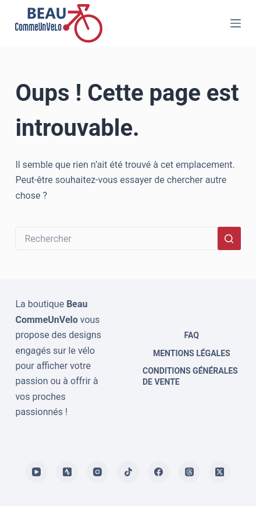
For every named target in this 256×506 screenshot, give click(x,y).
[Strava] (67, 472)
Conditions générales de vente (190, 376)
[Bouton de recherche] (229, 238)
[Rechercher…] (116, 238)
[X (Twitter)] (220, 472)
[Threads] (189, 472)
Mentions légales (191, 353)
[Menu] (235, 23)
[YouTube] (37, 472)
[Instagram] (98, 472)
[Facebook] (159, 472)
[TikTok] (128, 472)
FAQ (191, 335)
